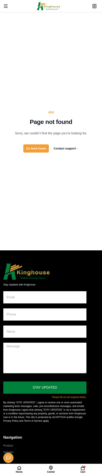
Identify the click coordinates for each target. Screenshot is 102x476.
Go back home (36, 148)
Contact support (66, 148)
